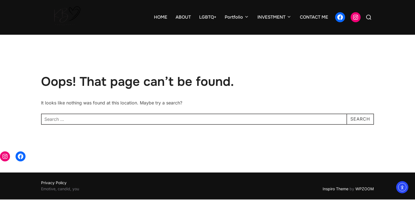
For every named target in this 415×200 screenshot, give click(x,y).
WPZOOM (364, 178)
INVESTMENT (274, 17)
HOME (160, 17)
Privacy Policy (54, 171)
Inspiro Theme (335, 178)
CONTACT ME (314, 17)
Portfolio (237, 17)
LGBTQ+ (207, 17)
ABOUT (183, 17)
